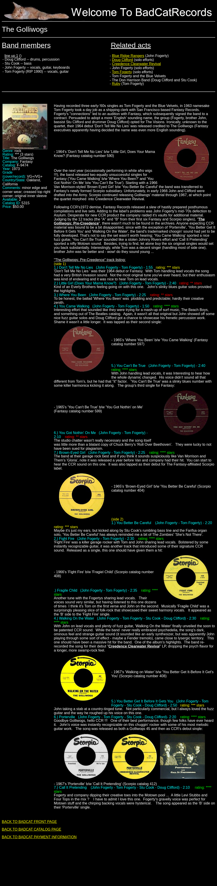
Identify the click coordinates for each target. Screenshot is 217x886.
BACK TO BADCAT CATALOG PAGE (31, 829)
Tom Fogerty (122, 72)
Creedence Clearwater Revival (136, 64)
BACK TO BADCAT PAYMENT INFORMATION (39, 837)
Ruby (116, 84)
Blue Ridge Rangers (128, 56)
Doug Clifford (122, 60)
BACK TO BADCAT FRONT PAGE (29, 822)
